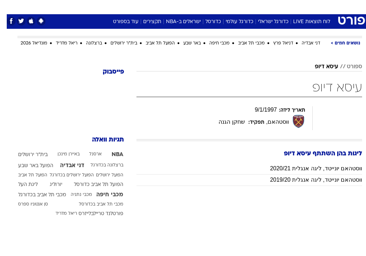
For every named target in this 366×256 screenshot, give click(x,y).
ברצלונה (87, 43)
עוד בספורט (119, 22)
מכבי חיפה (213, 43)
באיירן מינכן (62, 154)
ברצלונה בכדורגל (100, 165)
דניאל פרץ (276, 43)
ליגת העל (21, 184)
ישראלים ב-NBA (176, 22)
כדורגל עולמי (233, 22)
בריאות (175, 6)
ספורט (274, 6)
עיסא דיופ (320, 67)
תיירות (153, 6)
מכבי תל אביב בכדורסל (94, 204)
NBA (111, 155)
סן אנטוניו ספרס (26, 204)
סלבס (232, 6)
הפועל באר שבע (29, 166)
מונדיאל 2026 (27, 43)
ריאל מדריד (60, 43)
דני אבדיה (304, 43)
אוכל (196, 6)
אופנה (104, 6)
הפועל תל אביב (153, 43)
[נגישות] (9, 6)
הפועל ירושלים (103, 175)
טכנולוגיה (128, 6)
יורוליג (49, 184)
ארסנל (88, 154)
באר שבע (185, 43)
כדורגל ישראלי (266, 22)
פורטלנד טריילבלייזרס (94, 214)
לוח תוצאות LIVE (304, 22)
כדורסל (206, 22)
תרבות (252, 6)
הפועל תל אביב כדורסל (92, 184)
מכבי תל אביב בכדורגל (35, 195)
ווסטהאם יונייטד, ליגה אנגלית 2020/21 (309, 168)
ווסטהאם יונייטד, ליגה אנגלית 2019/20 (309, 180)
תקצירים (145, 22)
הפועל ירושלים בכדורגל (65, 175)
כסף (213, 6)
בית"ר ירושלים (117, 43)
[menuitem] (292, 6)
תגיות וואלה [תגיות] (101, 140)
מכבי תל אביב (244, 43)
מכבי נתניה (74, 195)
